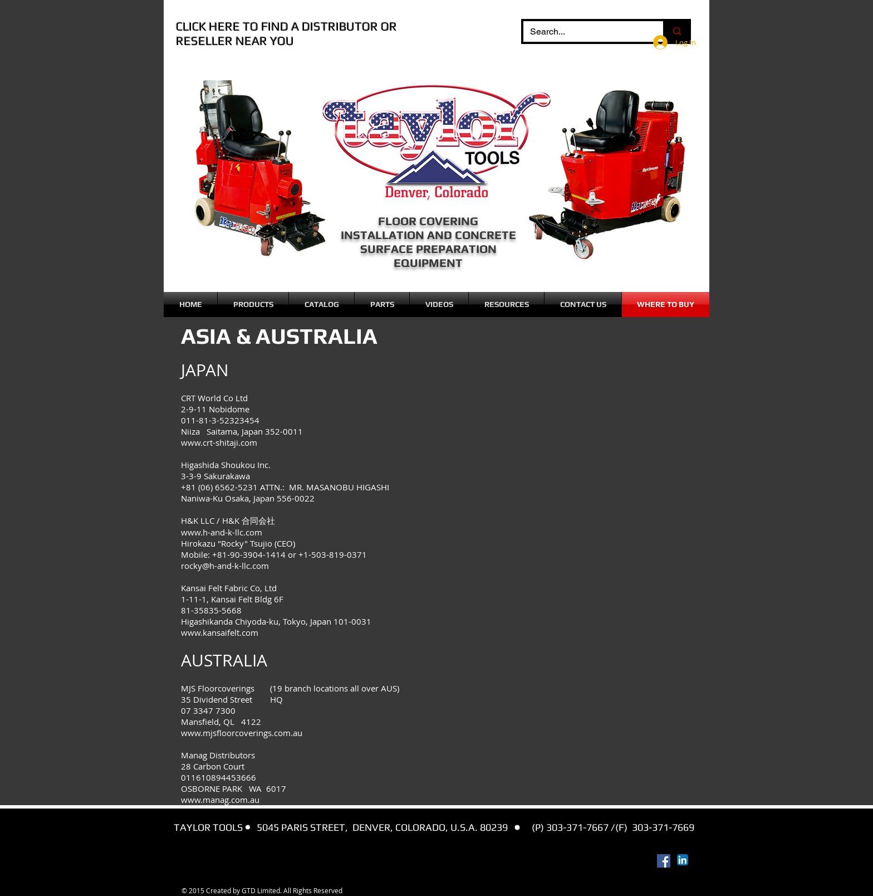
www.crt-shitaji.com (219, 442)
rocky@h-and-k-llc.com (225, 565)
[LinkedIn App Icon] (682, 859)
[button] (253, 304)
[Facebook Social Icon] (663, 861)
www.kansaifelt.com (219, 632)
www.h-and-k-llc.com (221, 532)
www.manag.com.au (220, 799)
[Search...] (585, 31)
